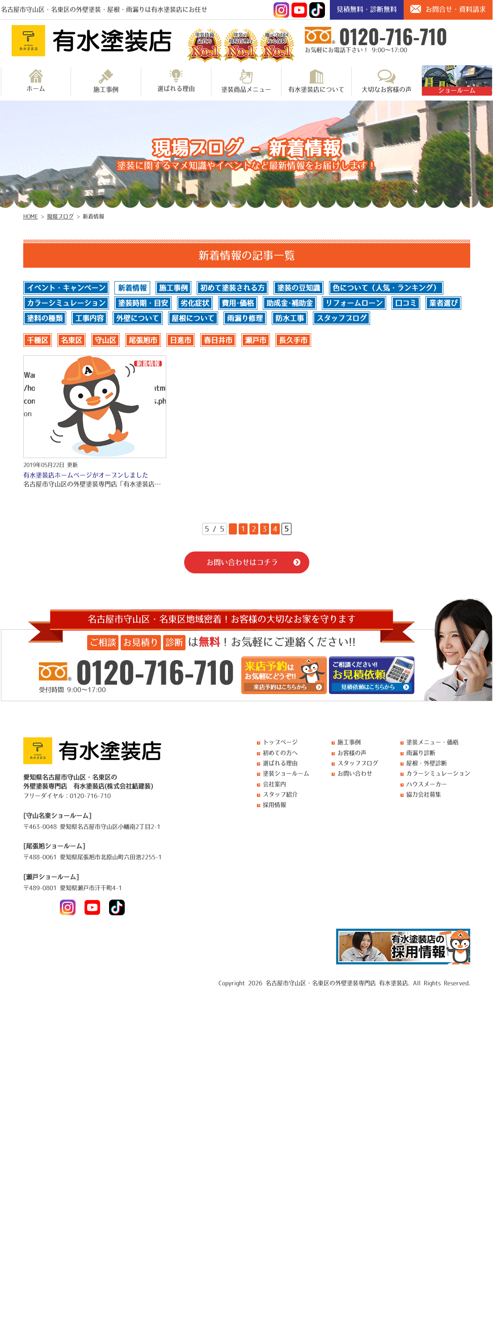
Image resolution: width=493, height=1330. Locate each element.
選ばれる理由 (176, 80)
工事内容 (89, 318)
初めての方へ (280, 753)
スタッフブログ (341, 318)
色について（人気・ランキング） (386, 287)
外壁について (137, 318)
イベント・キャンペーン (66, 287)
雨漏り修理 (245, 318)
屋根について (193, 318)
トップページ (280, 742)
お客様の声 (352, 753)
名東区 (71, 340)
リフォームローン (354, 303)
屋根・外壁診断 (426, 763)
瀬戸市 (255, 340)
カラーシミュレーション (66, 303)
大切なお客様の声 (387, 81)
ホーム (35, 80)
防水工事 (289, 318)
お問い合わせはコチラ (242, 562)
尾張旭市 (143, 340)
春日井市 (218, 340)
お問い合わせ (354, 773)
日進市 (180, 340)
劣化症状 (195, 303)
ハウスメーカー (426, 784)
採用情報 (274, 805)
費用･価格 (238, 303)
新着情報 (132, 287)
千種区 (37, 340)
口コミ (406, 303)
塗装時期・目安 (143, 303)
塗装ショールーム (286, 773)
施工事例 (105, 81)
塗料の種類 (45, 318)
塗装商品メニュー (246, 81)
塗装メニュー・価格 (432, 742)
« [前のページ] (233, 528)
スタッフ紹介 (280, 794)
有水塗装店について (316, 81)
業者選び (443, 303)
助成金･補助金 (289, 303)
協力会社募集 (423, 794)
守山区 (105, 340)
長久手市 (293, 340)
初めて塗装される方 (232, 287)
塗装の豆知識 (298, 287)
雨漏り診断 (420, 753)
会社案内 (274, 784)
